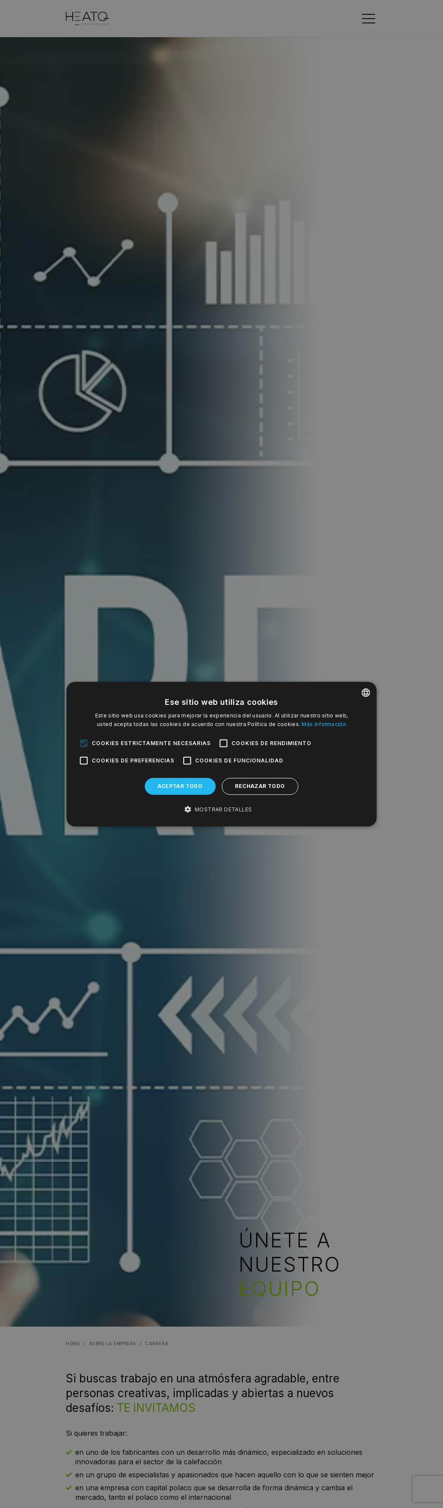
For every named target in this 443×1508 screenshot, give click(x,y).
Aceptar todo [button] (179, 786)
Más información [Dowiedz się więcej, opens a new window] (324, 724)
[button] (221, 810)
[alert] (221, 754)
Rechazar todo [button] (260, 786)
